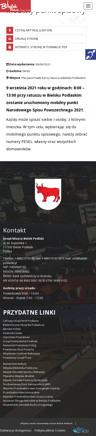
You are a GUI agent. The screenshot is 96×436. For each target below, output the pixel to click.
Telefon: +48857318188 (19, 258)
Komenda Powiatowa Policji (19, 345)
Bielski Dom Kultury (14, 364)
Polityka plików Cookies (50, 430)
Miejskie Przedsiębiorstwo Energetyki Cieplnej (31, 388)
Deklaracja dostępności (15, 430)
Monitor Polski (12, 329)
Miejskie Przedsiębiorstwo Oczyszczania (28, 396)
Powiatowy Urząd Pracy (17, 357)
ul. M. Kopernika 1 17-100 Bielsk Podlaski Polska (23, 245)
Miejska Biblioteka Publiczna (20, 368)
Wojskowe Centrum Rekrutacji (21, 353)
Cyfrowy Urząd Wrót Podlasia (20, 321)
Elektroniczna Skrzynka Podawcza (23, 325)
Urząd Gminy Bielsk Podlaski (20, 341)
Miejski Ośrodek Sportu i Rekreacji (24, 372)
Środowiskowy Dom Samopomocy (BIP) (26, 384)
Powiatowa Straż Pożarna (18, 349)
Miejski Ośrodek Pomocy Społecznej (25, 380)
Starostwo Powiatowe (16, 337)
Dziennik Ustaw (12, 333)
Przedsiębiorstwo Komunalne (21, 392)
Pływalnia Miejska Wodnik (18, 376)
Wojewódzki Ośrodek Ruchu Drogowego (28, 405)
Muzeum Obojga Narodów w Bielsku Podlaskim (32, 400)
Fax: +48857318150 (49, 258)
